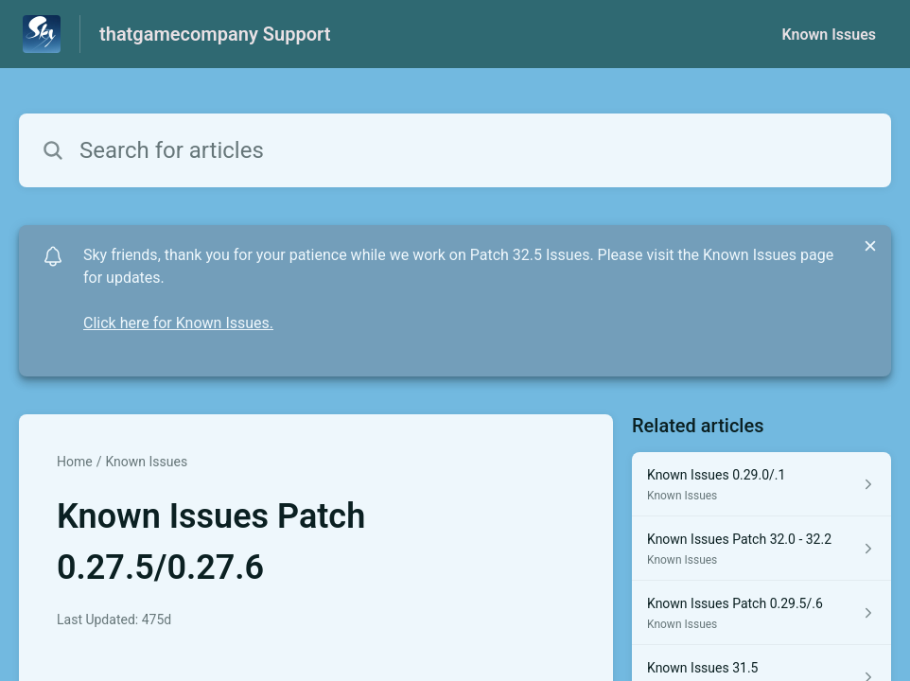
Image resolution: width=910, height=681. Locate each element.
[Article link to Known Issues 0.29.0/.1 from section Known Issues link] (761, 484)
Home (75, 461)
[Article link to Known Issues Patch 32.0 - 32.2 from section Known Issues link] (761, 548)
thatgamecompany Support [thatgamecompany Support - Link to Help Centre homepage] (214, 34)
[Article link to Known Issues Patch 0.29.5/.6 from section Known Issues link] (761, 613)
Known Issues (828, 35)
